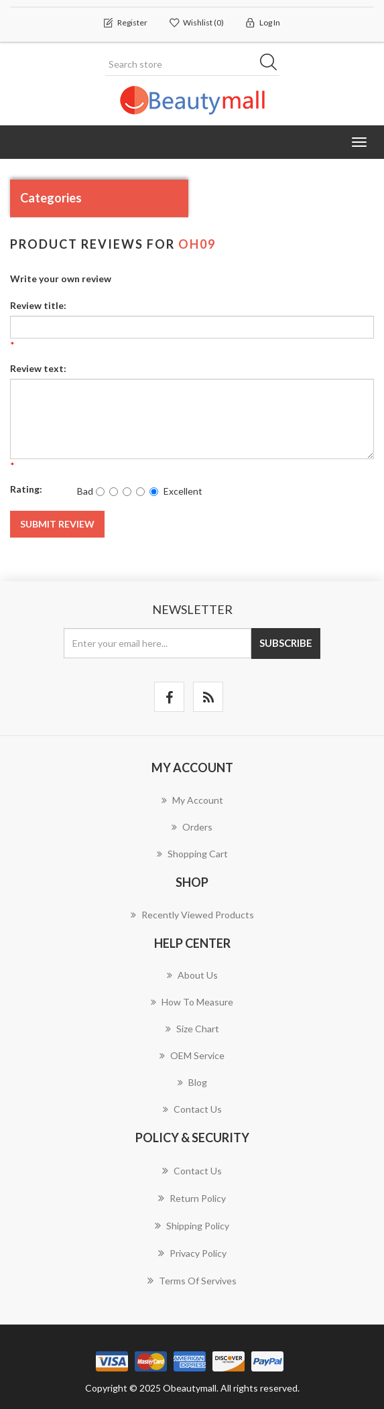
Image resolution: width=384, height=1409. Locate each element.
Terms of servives (192, 1280)
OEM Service (192, 1055)
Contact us (192, 1109)
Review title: (38, 305)
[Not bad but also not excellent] (127, 491)
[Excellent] (153, 491)
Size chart (192, 1028)
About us (192, 975)
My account (192, 800)
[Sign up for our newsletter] (157, 643)
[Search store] (192, 64)
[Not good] (113, 491)
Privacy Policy (192, 1253)
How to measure (192, 1001)
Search (272, 64)
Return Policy (192, 1198)
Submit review (57, 524)
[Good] (140, 491)
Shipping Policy (192, 1225)
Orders (192, 827)
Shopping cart (192, 853)
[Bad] (100, 491)
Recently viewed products (192, 914)
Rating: (26, 489)
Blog (192, 1082)
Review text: (38, 368)
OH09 (197, 244)
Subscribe (285, 643)
